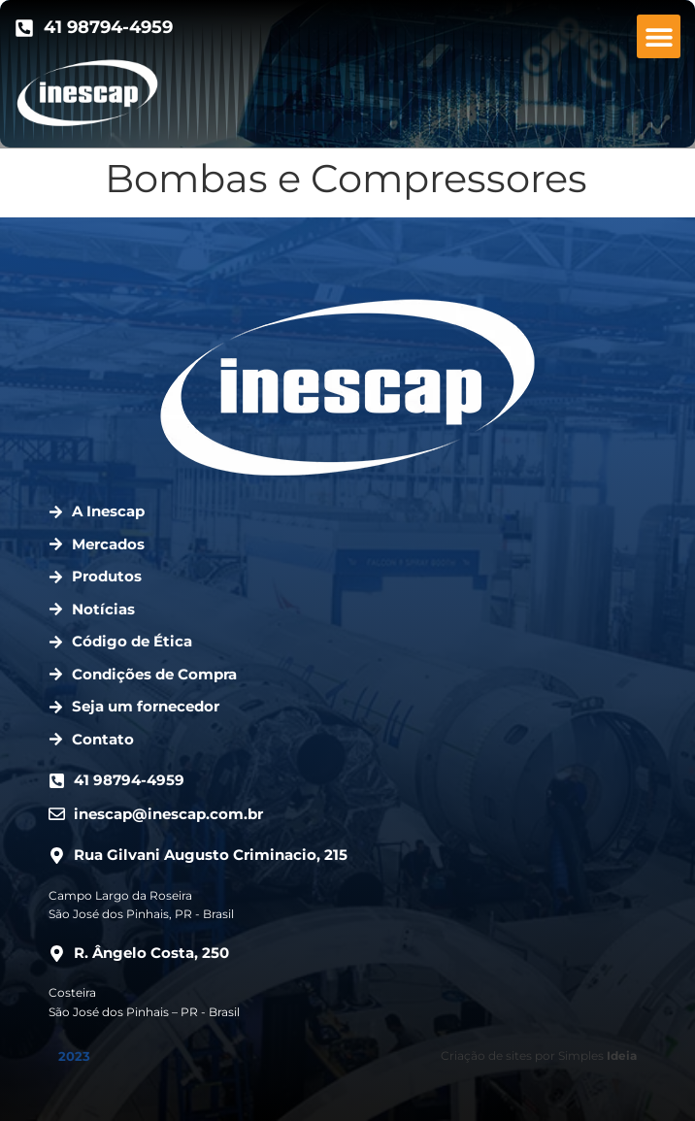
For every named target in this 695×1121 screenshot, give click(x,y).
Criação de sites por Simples (539, 1055)
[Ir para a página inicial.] (87, 93)
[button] (658, 36)
